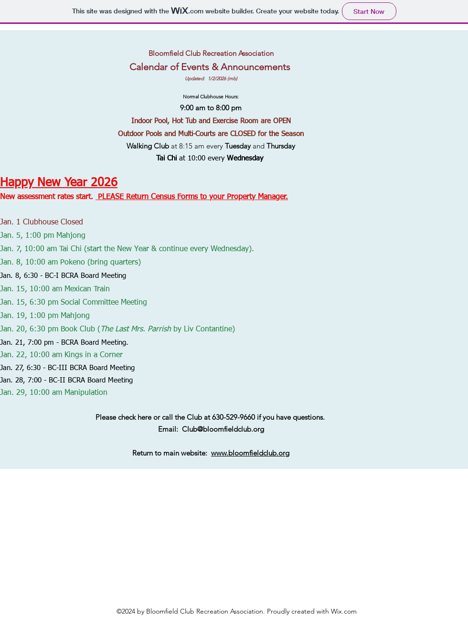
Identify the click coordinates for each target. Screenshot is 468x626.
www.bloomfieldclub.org (250, 452)
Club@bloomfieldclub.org (223, 429)
